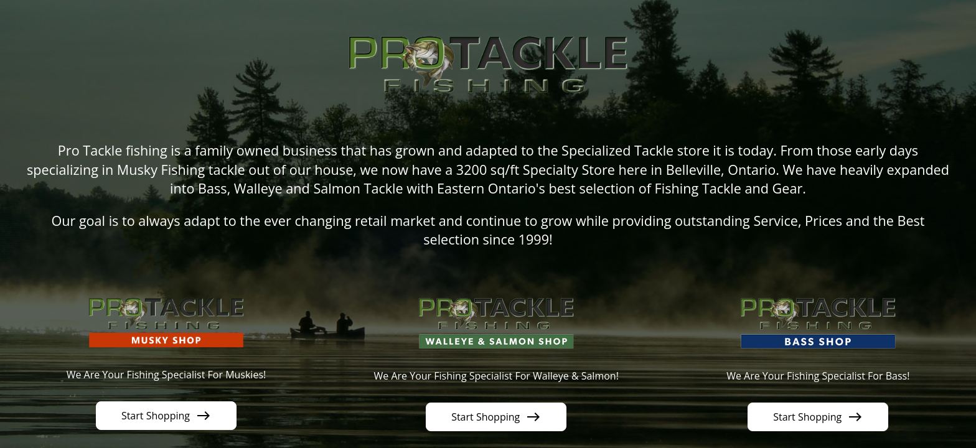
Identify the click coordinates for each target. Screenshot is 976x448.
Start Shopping (166, 415)
